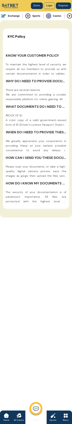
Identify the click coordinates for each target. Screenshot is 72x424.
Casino (53, 15)
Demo (36, 5)
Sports (32, 15)
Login (49, 5)
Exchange (10, 15)
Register (63, 5)
